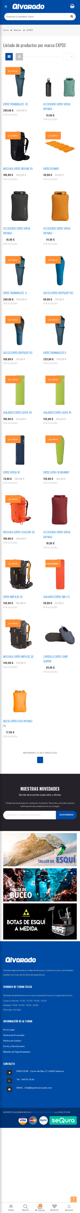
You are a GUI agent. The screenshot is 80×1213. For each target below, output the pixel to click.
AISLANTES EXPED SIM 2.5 (56, 596)
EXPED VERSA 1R (11, 472)
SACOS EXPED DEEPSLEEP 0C (18, 352)
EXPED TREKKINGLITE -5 (15, 292)
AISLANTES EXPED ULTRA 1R (57, 412)
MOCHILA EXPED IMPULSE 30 (18, 656)
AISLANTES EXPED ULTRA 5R (17, 412)
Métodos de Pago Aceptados (17, 1052)
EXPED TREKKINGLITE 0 (54, 352)
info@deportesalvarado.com (38, 1088)
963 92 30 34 (28, 1079)
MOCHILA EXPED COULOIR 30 (19, 532)
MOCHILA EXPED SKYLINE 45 (18, 168)
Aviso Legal (9, 1029)
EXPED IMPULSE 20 (13, 596)
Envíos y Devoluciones (14, 1046)
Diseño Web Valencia (43, 1112)
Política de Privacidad (13, 1035)
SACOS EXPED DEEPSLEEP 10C (58, 292)
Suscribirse (66, 815)
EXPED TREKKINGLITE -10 (15, 104)
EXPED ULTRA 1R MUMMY (56, 472)
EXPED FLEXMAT (51, 168)
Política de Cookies (12, 1041)
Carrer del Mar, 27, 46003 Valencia (47, 1071)
